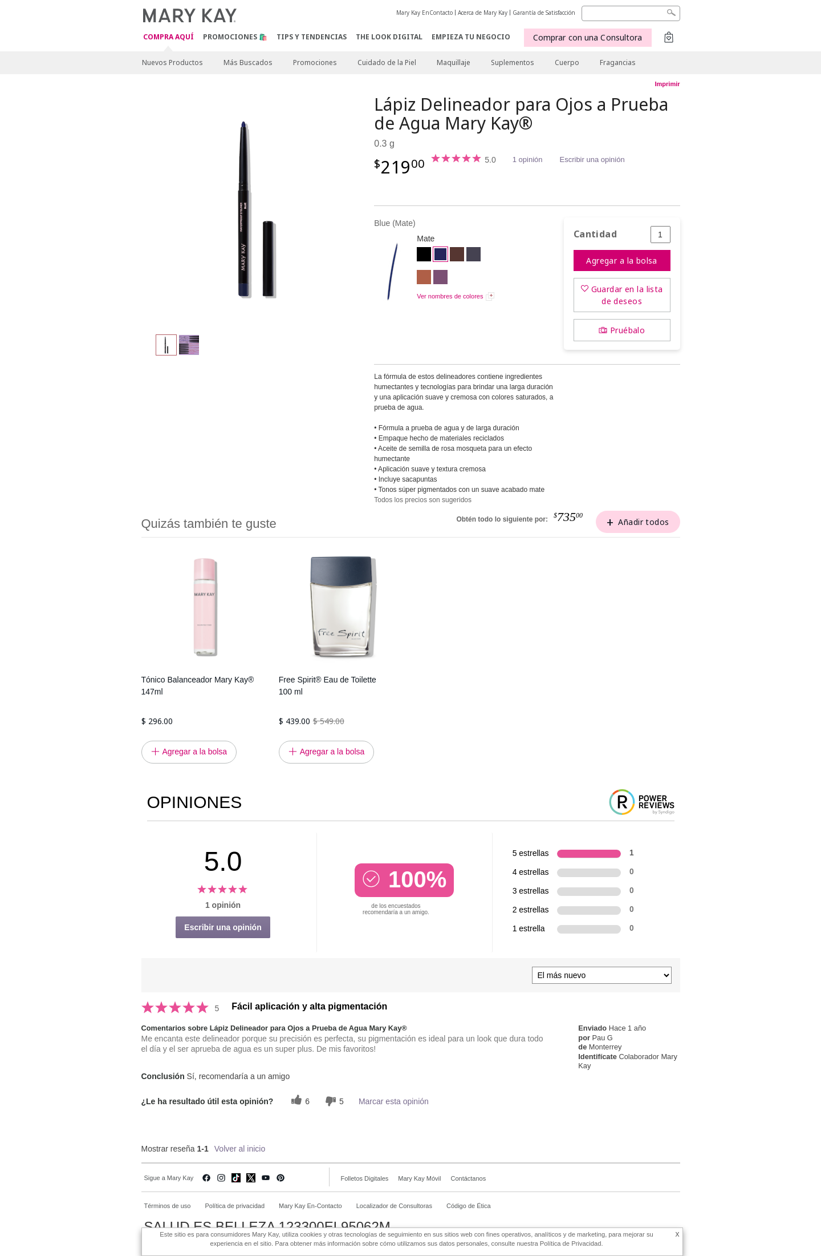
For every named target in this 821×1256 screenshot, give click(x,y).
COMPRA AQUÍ (168, 37)
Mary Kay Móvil (419, 1178)
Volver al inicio (240, 1148)
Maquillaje (453, 62)
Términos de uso (167, 1205)
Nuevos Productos (172, 62)
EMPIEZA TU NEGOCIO (471, 37)
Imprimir (667, 83)
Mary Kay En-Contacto (310, 1205)
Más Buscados (248, 62)
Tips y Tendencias (312, 37)
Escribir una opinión (592, 159)
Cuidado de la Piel (386, 62)
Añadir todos (643, 521)
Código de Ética (468, 1205)
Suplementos (512, 62)
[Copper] (424, 278)
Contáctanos (468, 1178)
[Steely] (473, 255)
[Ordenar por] (602, 975)
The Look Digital (389, 37)
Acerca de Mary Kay (482, 13)
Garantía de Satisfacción (544, 13)
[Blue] (253, 209)
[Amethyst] (440, 278)
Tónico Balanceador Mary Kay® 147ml (197, 685)
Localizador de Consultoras (394, 1205)
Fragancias (618, 62)
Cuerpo (567, 62)
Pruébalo (627, 330)
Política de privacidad (235, 1205)
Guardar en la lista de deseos (627, 295)
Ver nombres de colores (450, 296)
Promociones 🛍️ (235, 37)
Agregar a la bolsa (621, 260)
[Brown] (457, 255)
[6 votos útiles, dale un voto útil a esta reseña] (299, 1101)
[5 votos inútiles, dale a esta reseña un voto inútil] (333, 1101)
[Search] (631, 13)
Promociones (315, 62)
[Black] (424, 255)
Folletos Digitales (365, 1178)
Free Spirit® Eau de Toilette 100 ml (327, 685)
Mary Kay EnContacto (424, 13)
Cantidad (595, 234)
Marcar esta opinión (394, 1101)
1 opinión (528, 159)
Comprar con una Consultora (588, 37)
